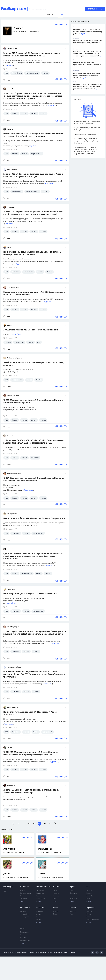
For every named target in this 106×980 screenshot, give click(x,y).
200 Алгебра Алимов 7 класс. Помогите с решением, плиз (30, 330)
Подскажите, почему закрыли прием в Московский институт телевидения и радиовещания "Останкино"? (87, 87)
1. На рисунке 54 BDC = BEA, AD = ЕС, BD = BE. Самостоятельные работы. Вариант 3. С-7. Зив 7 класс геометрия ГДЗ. (33, 441)
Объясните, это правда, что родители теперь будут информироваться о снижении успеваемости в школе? (87, 54)
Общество (23, 899)
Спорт (88, 887)
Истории (39, 911)
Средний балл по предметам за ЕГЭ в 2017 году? (87, 129)
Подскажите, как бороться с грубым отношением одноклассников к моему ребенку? (87, 32)
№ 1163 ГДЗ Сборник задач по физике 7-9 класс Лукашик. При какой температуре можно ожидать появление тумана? (33, 213)
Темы (55, 914)
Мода (55, 890)
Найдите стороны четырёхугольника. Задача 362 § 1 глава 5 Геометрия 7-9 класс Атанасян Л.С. (32, 253)
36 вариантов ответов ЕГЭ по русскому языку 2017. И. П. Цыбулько (87, 122)
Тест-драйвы (24, 914)
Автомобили (25, 908)
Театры (72, 896)
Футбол (89, 890)
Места (38, 919)
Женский (56, 887)
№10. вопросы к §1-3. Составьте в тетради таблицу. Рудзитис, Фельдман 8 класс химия (87, 141)
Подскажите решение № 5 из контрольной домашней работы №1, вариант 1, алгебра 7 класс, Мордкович (33, 135)
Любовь (56, 896)
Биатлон (89, 899)
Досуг (6, 874)
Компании (40, 893)
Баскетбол (90, 896)
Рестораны (73, 899)
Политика (23, 896)
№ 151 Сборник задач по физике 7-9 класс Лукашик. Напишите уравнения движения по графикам (33, 479)
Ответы (55, 911)
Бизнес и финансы (43, 887)
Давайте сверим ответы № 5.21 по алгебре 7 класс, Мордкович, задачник (33, 364)
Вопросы (73, 911)
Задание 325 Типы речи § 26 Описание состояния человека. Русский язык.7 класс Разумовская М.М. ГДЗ (31, 54)
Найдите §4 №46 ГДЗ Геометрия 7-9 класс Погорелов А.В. (30, 594)
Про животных (25, 940)
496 (45, 824)
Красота (56, 893)
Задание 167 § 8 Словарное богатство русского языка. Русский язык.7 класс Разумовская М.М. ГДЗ (33, 175)
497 (50, 824)
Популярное (24, 932)
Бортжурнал (24, 917)
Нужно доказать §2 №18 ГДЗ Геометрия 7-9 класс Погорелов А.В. (34, 518)
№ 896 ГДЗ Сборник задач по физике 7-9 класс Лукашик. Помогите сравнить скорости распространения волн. (30, 753)
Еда (54, 899)
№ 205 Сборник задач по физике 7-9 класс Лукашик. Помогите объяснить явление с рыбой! (33, 401)
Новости (23, 911)
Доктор (73, 908)
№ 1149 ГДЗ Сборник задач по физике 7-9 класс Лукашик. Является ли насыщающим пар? (31, 791)
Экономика (40, 890)
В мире (22, 890)
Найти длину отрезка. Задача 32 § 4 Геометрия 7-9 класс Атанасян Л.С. (30, 713)
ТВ (20, 935)
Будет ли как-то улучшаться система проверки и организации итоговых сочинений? (86, 75)
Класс (55, 908)
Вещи (38, 917)
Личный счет (40, 899)
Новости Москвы (25, 893)
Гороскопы (90, 908)
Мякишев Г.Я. (45, 849)
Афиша (72, 887)
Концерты (73, 893)
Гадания (89, 917)
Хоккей (89, 893)
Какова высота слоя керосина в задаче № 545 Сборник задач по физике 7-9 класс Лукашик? (34, 293)
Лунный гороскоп (92, 919)
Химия (41, 874)
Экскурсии (9, 849)
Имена (88, 914)
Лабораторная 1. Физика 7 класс (85, 134)
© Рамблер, (6, 952)
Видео (22, 928)
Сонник (89, 911)
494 (34, 824)
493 (29, 824)
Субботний (40, 908)
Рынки (38, 896)
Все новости (24, 887)
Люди (38, 914)
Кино (71, 890)
